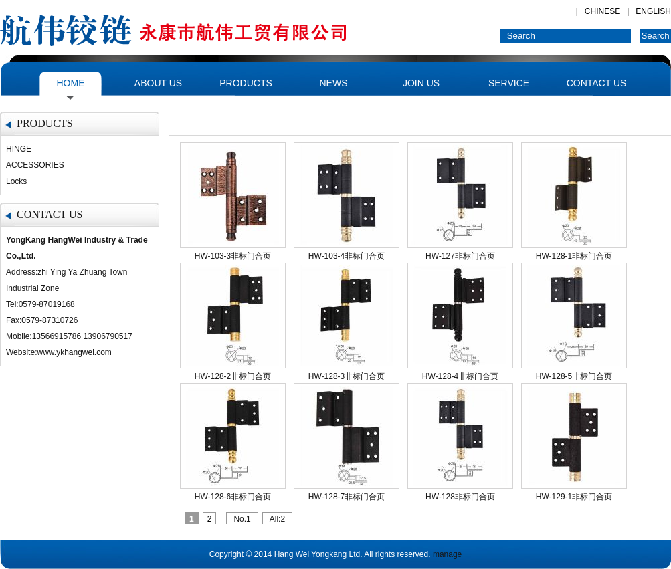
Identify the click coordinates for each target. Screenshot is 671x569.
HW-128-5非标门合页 (574, 376)
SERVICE (508, 83)
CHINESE (602, 11)
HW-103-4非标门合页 (346, 256)
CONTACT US (597, 83)
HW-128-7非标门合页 (346, 496)
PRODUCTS (245, 83)
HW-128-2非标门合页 (233, 376)
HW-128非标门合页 (460, 496)
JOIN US (421, 83)
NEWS (334, 83)
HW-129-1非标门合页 (574, 496)
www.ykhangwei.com (74, 352)
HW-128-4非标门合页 (460, 376)
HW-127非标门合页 (460, 256)
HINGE (18, 149)
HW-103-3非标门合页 (233, 256)
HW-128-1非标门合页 (574, 256)
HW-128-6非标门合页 (233, 496)
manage (447, 554)
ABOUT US (158, 83)
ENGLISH (653, 11)
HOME (71, 83)
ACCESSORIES (35, 165)
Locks (16, 181)
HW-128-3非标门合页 (346, 376)
